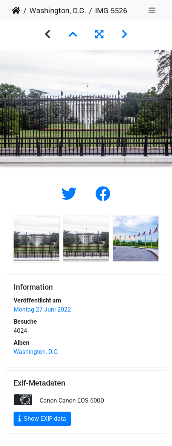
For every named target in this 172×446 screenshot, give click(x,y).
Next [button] (166, 240)
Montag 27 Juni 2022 (42, 309)
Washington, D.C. (57, 10)
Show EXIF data (42, 418)
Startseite (16, 10)
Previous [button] (5, 240)
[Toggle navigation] (152, 10)
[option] (36, 239)
